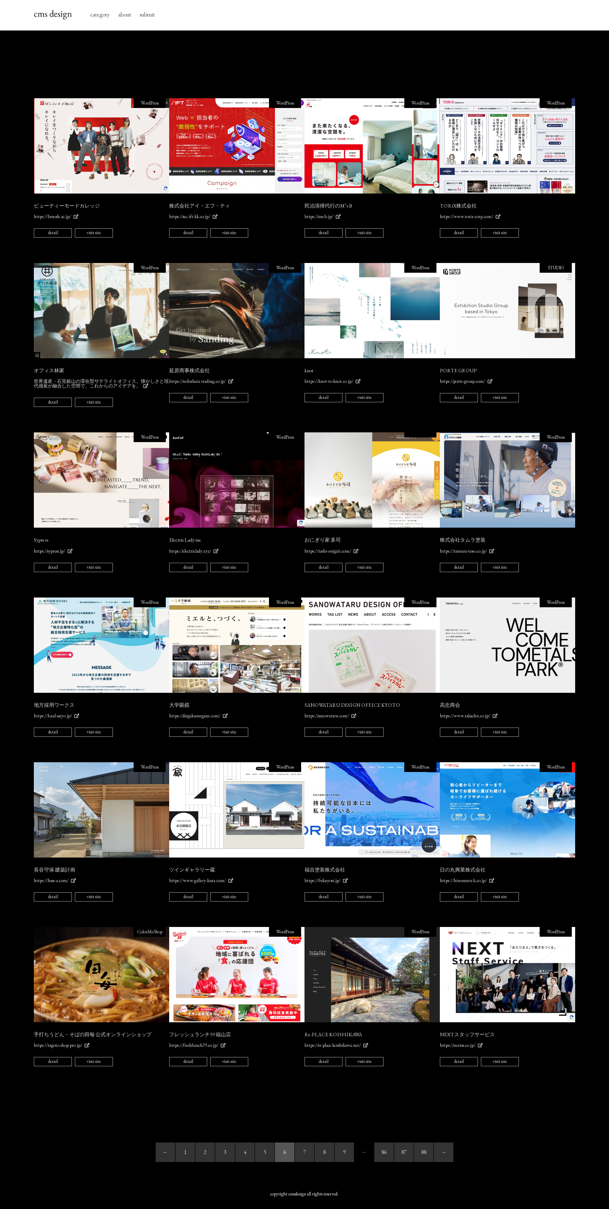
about (124, 14)
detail (53, 232)
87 (403, 1152)
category (100, 14)
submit (147, 14)
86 (384, 1152)
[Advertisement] (304, 64)
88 (423, 1152)
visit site (94, 232)
